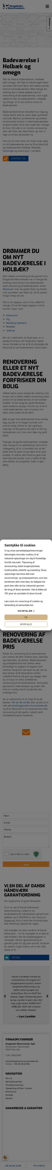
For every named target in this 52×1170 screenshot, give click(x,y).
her (31, 605)
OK (26, 617)
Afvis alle (26, 624)
